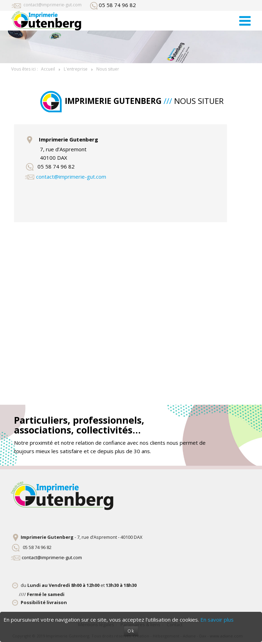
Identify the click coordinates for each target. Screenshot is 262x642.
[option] (131, 47)
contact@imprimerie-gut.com (52, 5)
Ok (131, 631)
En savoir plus (217, 619)
